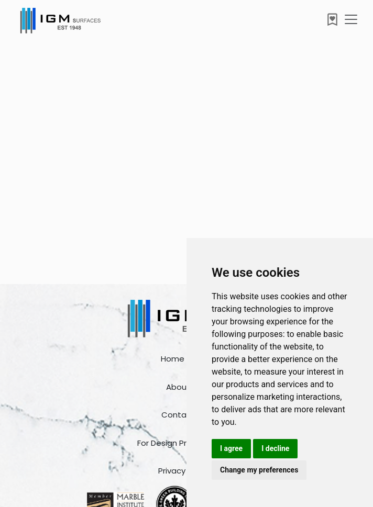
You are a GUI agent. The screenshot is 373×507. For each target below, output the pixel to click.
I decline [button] (275, 448)
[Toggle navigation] (351, 19)
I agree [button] (231, 448)
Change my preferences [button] (259, 470)
